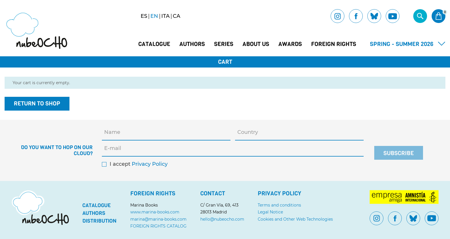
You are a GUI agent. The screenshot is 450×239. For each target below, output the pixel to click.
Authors (192, 44)
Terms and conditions (279, 205)
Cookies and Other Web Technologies (295, 219)
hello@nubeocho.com (222, 219)
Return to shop (37, 103)
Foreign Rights (333, 44)
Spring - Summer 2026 (401, 44)
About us (256, 44)
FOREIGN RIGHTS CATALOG (158, 226)
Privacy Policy (150, 164)
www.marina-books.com (154, 212)
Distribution (99, 220)
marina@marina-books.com (158, 219)
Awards (290, 44)
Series (223, 44)
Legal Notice (270, 212)
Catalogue (154, 44)
